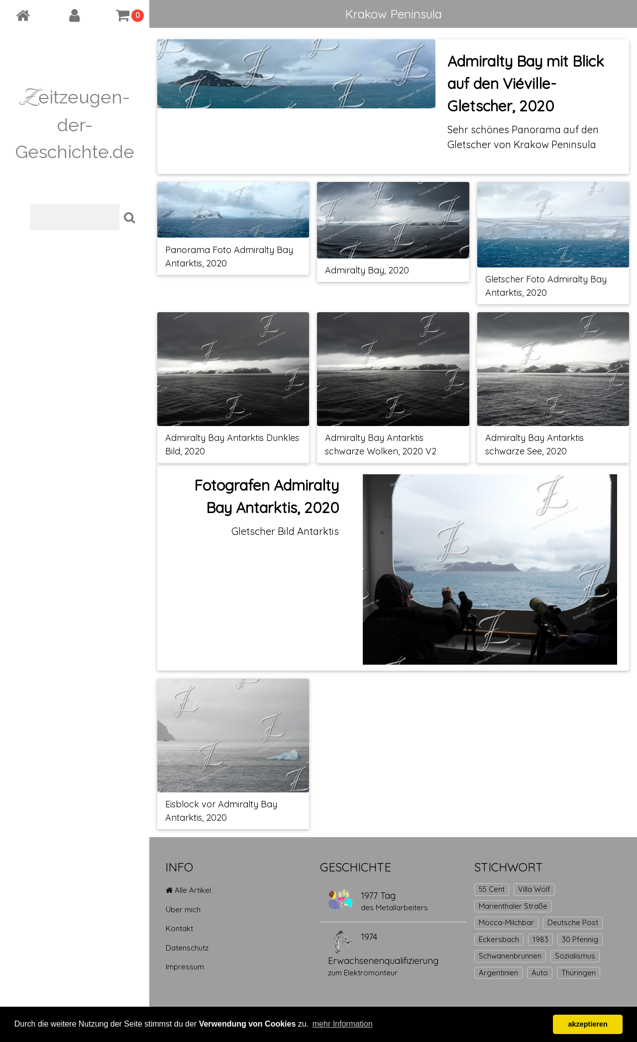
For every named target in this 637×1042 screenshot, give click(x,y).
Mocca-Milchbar (506, 922)
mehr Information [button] (343, 1024)
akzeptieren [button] (588, 1024)
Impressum (185, 966)
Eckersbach (499, 939)
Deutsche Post (572, 922)
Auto (539, 972)
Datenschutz (187, 948)
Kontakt (179, 928)
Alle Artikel (188, 890)
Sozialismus (575, 955)
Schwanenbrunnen (510, 955)
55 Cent (492, 889)
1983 (540, 939)
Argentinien (498, 972)
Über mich (183, 909)
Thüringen (578, 972)
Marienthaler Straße (513, 906)
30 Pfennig (580, 939)
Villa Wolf (534, 889)
